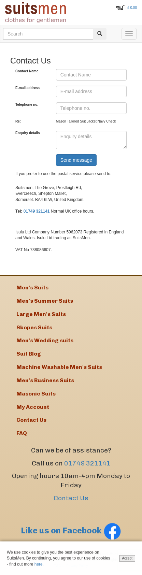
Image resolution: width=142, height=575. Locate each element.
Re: (18, 121)
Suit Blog (28, 353)
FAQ (21, 433)
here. (39, 564)
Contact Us (71, 498)
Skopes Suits (34, 327)
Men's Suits (32, 287)
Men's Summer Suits (44, 301)
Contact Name (26, 71)
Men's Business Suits (45, 380)
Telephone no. (26, 104)
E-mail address (27, 88)
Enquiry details (27, 133)
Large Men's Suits (41, 314)
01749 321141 (37, 211)
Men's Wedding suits (44, 340)
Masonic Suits (36, 393)
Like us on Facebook (71, 530)
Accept (127, 559)
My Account (32, 407)
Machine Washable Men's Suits (59, 367)
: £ (131, 8)
